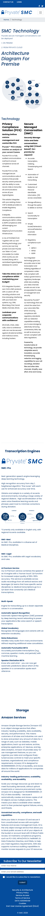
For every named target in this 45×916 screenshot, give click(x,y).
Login (19, 2)
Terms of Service (22, 898)
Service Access (22, 895)
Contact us (8, 2)
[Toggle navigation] (40, 12)
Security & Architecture (22, 890)
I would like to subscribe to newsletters (23, 877)
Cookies (22, 903)
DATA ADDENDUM (22, 900)
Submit (22, 882)
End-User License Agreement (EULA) (22, 906)
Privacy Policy (22, 892)
